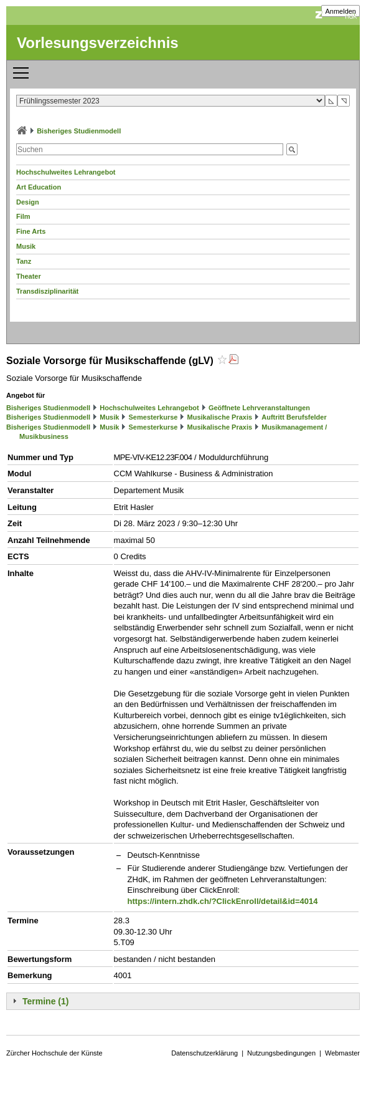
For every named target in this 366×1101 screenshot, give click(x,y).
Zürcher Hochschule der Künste (54, 1053)
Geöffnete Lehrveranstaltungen (259, 407)
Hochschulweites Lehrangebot (66, 172)
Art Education (38, 187)
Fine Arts (30, 231)
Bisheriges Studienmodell (79, 131)
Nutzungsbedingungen (281, 1053)
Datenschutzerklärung (204, 1053)
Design (27, 202)
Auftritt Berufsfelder (294, 417)
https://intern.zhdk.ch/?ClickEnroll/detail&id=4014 (223, 901)
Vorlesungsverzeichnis (98, 42)
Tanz (23, 261)
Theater (28, 276)
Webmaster (342, 1053)
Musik (25, 246)
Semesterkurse (153, 417)
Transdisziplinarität (47, 291)
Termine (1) (45, 1001)
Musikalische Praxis (220, 417)
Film (23, 216)
